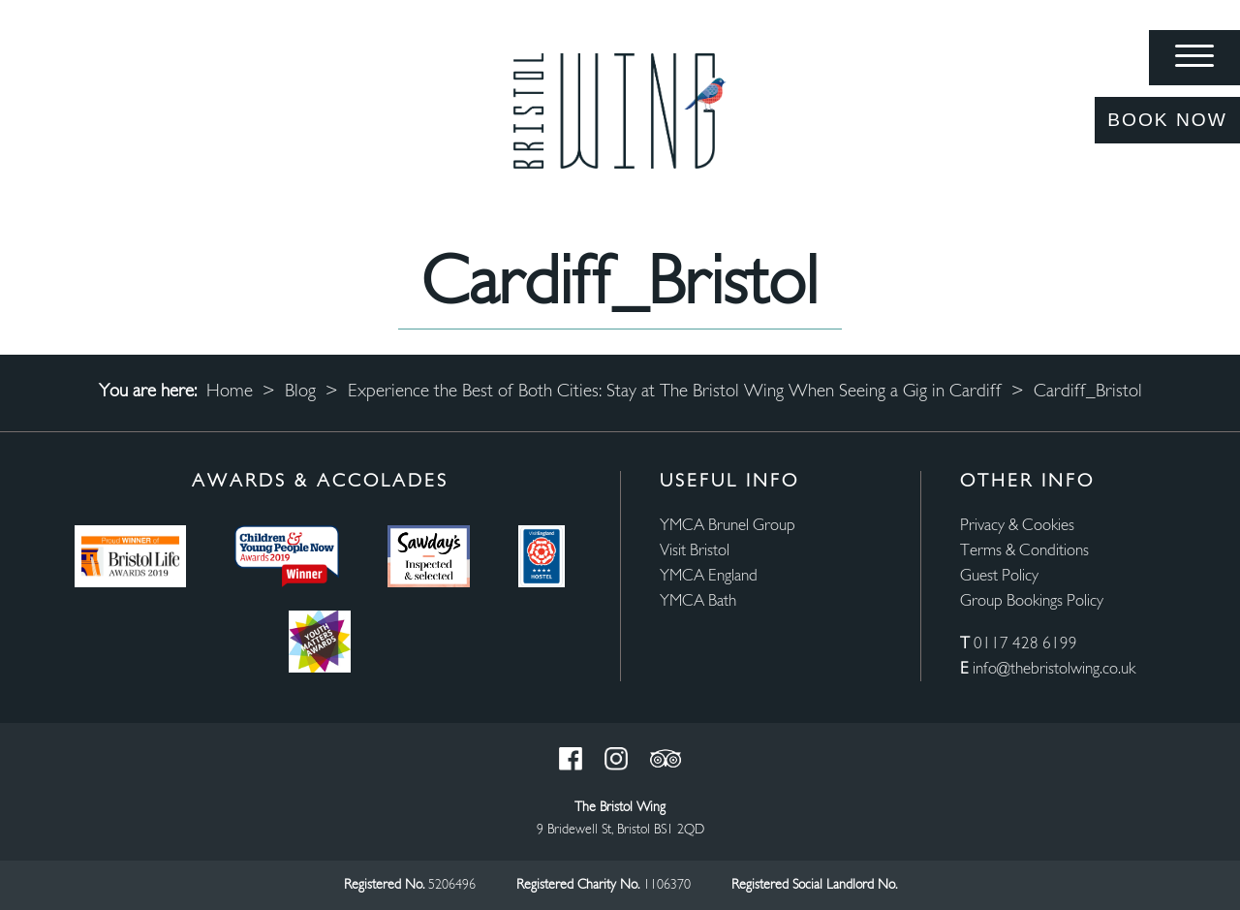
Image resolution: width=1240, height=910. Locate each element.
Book (1167, 120)
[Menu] (1194, 57)
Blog (300, 392)
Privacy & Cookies (1017, 526)
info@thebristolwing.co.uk (1054, 669)
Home (229, 392)
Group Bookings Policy (1031, 601)
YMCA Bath (698, 601)
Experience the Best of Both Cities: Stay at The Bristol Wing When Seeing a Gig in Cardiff (675, 392)
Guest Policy (999, 576)
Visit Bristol (694, 551)
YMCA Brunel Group (727, 526)
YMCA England (709, 576)
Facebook (570, 758)
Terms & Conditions (1024, 551)
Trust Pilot (665, 758)
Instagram (616, 758)
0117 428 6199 (1025, 644)
